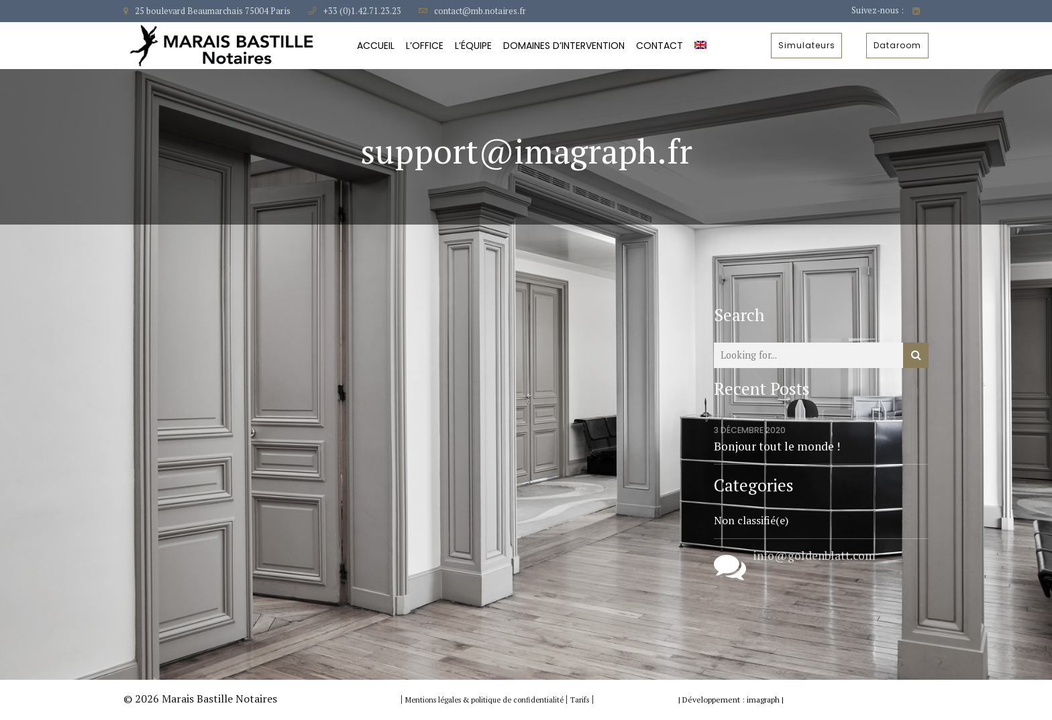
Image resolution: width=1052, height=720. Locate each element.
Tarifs (579, 700)
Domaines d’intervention (564, 45)
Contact (659, 45)
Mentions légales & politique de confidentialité (485, 700)
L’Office (424, 45)
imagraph (763, 700)
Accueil (375, 45)
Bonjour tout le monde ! (777, 446)
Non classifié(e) (751, 520)
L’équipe (473, 45)
